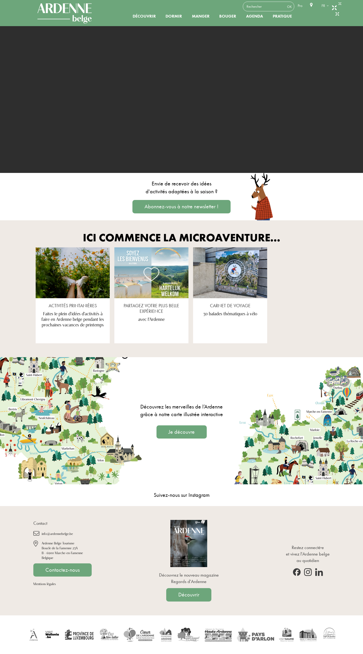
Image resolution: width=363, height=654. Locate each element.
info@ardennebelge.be (57, 533)
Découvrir (144, 16)
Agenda (254, 16)
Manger (201, 16)
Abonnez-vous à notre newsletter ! (181, 206)
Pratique (282, 16)
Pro (300, 5)
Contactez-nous (62, 570)
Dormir (174, 16)
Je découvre (182, 432)
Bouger (227, 16)
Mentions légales (44, 583)
